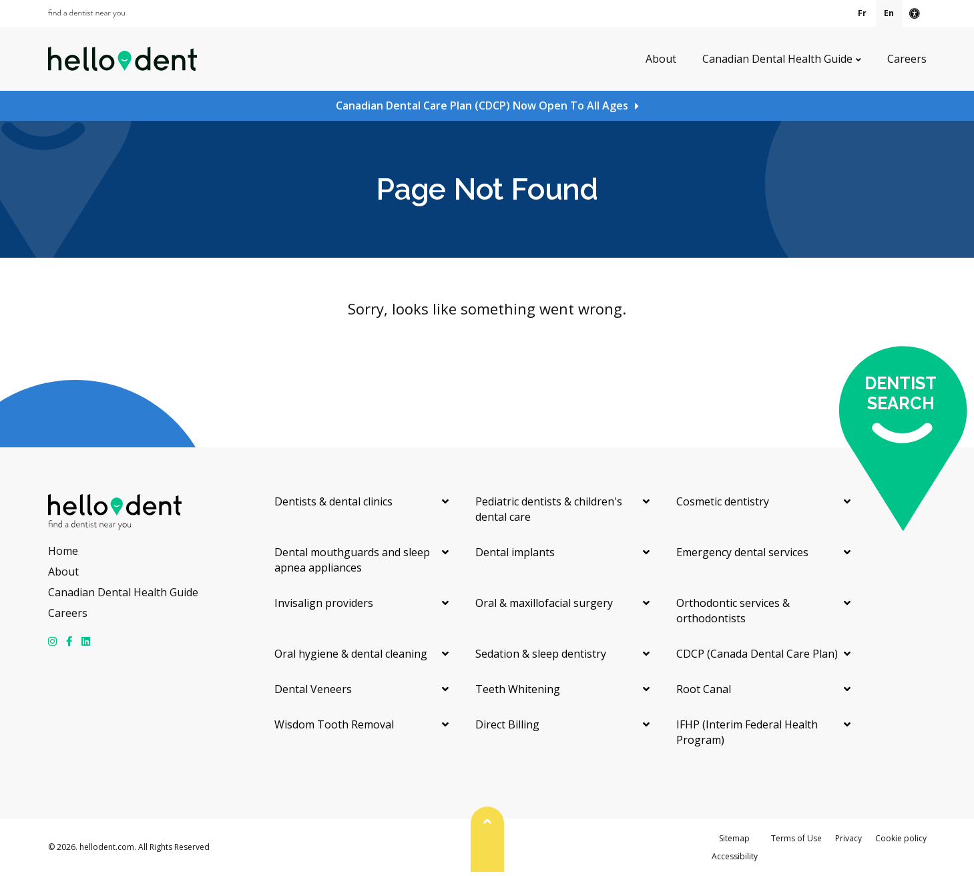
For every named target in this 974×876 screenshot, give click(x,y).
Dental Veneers (313, 689)
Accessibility (735, 856)
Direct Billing (507, 724)
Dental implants (515, 552)
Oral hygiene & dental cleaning (350, 653)
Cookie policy (901, 838)
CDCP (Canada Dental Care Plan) (757, 653)
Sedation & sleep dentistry (540, 653)
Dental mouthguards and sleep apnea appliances (352, 560)
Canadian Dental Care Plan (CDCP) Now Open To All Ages (482, 105)
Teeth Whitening (517, 689)
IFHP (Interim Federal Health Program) (747, 732)
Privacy (848, 838)
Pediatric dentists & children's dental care (548, 509)
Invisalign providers (323, 603)
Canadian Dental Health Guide (777, 58)
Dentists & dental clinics (333, 501)
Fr (862, 13)
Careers (907, 58)
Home (63, 550)
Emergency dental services (742, 552)
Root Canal (703, 689)
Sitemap (734, 838)
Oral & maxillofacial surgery (544, 603)
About (661, 58)
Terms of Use (796, 838)
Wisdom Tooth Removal (334, 724)
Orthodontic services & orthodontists (733, 611)
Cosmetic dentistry (722, 501)
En (889, 13)
